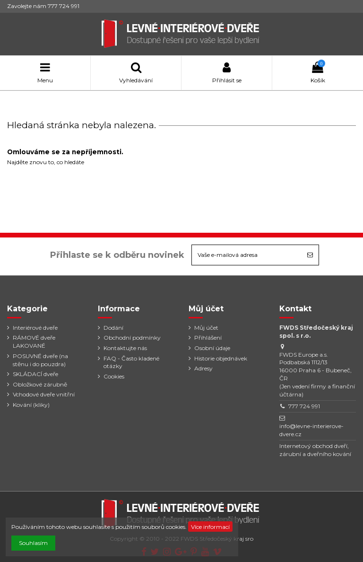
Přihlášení (208, 337)
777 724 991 (304, 406)
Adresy (203, 368)
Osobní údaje (212, 347)
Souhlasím (33, 542)
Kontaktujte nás (125, 347)
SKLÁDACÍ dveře (35, 374)
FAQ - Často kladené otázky (131, 362)
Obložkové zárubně (40, 384)
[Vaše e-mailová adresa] (247, 255)
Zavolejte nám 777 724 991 (43, 5)
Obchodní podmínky (132, 337)
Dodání (113, 327)
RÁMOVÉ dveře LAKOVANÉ (34, 341)
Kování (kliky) (31, 404)
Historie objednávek (220, 358)
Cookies (114, 376)
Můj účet (206, 327)
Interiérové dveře (35, 327)
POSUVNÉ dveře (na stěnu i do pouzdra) (40, 360)
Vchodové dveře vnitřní (44, 394)
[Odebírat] (310, 255)
